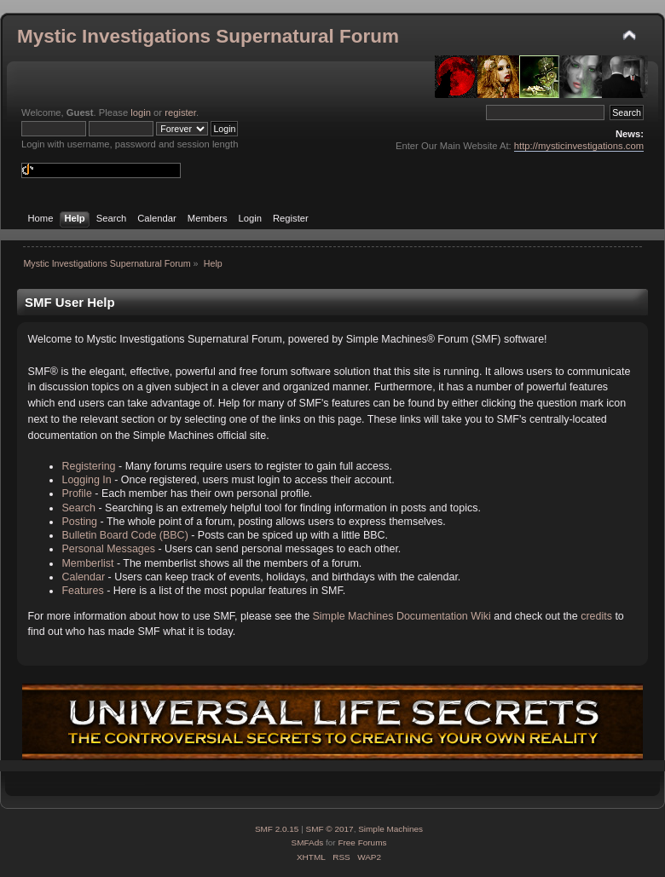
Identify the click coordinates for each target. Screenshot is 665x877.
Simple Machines (390, 829)
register (180, 112)
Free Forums (362, 842)
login (140, 112)
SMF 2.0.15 (277, 829)
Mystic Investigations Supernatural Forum (208, 36)
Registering (88, 466)
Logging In (86, 480)
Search (78, 508)
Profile (76, 493)
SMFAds (308, 842)
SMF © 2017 (330, 829)
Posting (79, 522)
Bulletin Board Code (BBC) (124, 535)
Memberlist (87, 563)
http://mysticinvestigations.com (579, 146)
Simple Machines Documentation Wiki (402, 616)
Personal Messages (108, 549)
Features (82, 591)
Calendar (83, 577)
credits (596, 616)
